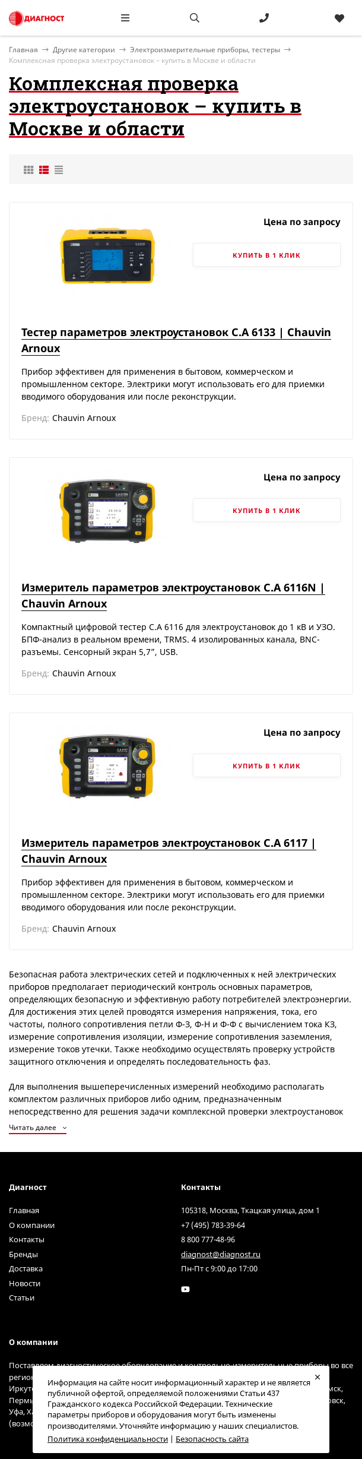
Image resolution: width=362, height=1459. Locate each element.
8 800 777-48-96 (208, 1239)
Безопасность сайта (212, 1438)
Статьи (21, 1297)
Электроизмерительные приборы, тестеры (205, 50)
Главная (24, 1210)
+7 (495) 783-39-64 (213, 1225)
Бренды (23, 1254)
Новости (24, 1283)
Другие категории (84, 50)
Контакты (27, 1239)
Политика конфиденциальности (107, 1438)
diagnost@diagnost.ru (221, 1254)
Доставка (26, 1268)
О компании (32, 1225)
